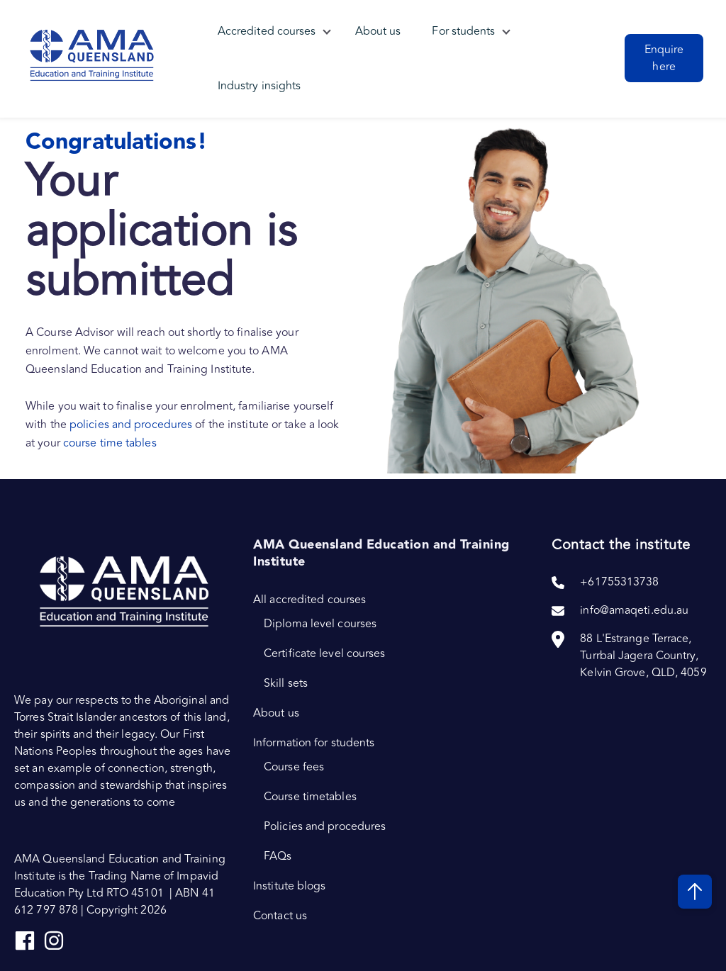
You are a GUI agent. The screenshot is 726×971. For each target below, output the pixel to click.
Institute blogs (289, 885)
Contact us (280, 915)
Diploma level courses (320, 623)
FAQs (277, 856)
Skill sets (286, 683)
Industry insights (259, 87)
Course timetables (310, 796)
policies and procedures (132, 424)
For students (464, 31)
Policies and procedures (325, 826)
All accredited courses (309, 599)
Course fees (294, 766)
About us (378, 31)
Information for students (313, 742)
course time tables (110, 442)
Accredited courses (267, 31)
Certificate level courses (325, 653)
